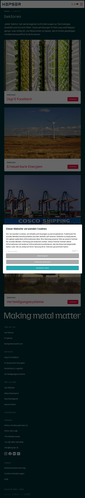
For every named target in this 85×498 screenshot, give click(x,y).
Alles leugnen (42, 256)
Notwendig (12, 251)
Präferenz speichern (42, 262)
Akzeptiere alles (42, 268)
